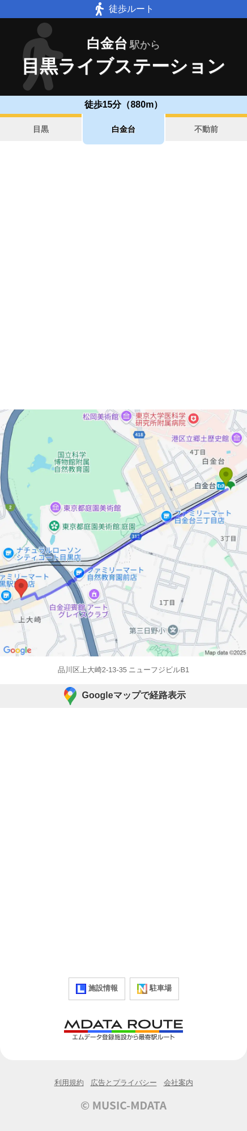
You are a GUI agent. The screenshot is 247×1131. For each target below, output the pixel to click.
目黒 (41, 129)
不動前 (206, 129)
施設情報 (97, 989)
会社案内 (178, 1082)
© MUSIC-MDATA (123, 1105)
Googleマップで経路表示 (123, 696)
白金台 (123, 129)
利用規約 (69, 1082)
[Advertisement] (123, 276)
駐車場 (154, 989)
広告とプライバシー (124, 1082)
